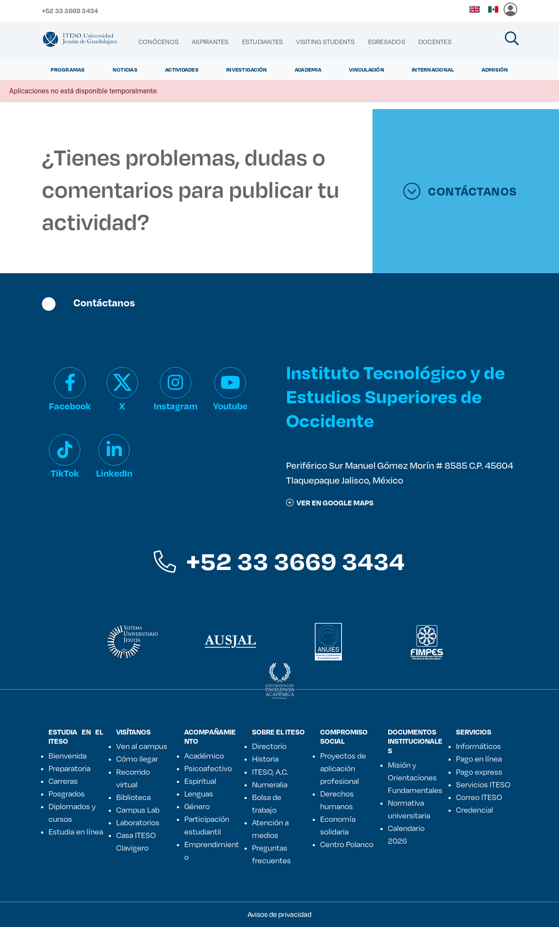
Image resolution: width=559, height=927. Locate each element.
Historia (265, 758)
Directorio (269, 746)
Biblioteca (133, 797)
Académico (204, 755)
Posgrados (66, 793)
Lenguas (198, 793)
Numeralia (269, 784)
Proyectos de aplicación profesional (343, 768)
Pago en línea (479, 758)
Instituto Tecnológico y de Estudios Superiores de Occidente (395, 396)
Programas (68, 69)
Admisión (495, 69)
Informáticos (478, 746)
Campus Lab (137, 809)
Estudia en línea (75, 831)
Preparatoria (69, 768)
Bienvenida (67, 755)
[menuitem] (158, 42)
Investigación (246, 69)
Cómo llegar (137, 758)
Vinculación (366, 69)
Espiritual (200, 780)
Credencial (474, 809)
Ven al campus (141, 746)
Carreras (63, 780)
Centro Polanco (346, 844)
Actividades (182, 69)
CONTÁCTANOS (460, 191)
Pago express (479, 771)
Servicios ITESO (483, 784)
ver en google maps (329, 503)
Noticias (125, 69)
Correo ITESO (479, 797)
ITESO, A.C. (270, 771)
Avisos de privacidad (279, 914)
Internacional (433, 69)
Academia (308, 69)
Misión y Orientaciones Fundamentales (415, 777)
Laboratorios (137, 822)
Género (197, 806)
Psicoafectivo (208, 768)
